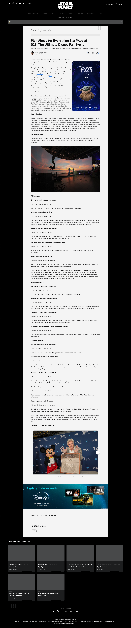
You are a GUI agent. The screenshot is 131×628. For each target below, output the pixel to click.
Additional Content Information (30, 621)
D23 (33, 531)
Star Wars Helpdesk (98, 621)
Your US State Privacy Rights (71, 621)
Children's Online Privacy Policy (55, 621)
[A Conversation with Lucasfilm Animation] (65, 357)
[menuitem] (45, 13)
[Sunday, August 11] (65, 341)
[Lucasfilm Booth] (65, 92)
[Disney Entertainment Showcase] (65, 256)
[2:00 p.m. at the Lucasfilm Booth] (65, 232)
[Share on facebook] (88, 53)
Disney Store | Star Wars (85, 621)
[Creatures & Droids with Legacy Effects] (65, 228)
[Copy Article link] (97, 53)
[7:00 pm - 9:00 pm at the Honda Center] (65, 260)
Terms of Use (17, 621)
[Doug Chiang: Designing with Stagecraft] (65, 298)
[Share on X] (93, 53)
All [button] (11, 22)
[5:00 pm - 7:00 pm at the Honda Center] (65, 405)
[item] (33, 13)
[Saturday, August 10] (65, 282)
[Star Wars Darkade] (65, 134)
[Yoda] (50, 76)
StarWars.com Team (42, 52)
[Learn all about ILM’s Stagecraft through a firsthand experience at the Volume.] (65, 208)
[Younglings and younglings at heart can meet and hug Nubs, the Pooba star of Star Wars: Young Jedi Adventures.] (65, 251)
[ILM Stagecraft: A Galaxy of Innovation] (65, 200)
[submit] (106, 4)
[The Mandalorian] (42, 102)
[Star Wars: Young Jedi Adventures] (41, 242)
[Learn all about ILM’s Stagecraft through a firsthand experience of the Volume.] (65, 294)
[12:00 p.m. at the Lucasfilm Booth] (65, 216)
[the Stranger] (35, 336)
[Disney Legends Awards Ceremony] (65, 401)
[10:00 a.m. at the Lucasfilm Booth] (65, 204)
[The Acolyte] (50, 326)
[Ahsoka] (36, 104)
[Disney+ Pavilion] (65, 114)
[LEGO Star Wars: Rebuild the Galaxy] (65, 212)
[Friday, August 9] (65, 196)
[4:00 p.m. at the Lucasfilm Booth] (65, 246)
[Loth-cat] (86, 236)
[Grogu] (66, 236)
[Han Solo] (40, 74)
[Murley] (79, 236)
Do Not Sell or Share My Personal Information (64, 623)
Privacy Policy (42, 621)
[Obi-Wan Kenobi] (53, 102)
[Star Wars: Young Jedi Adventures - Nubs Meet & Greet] (65, 242)
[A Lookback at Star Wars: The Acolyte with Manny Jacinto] (65, 327)
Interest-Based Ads (109, 621)
